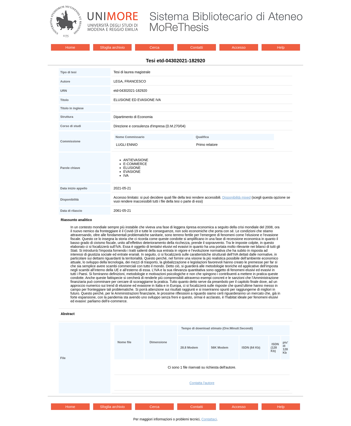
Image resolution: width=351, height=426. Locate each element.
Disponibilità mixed (236, 197)
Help (281, 47)
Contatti (196, 47)
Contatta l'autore (201, 383)
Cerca (154, 47)
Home (70, 47)
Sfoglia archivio (112, 47)
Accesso (239, 47)
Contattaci (209, 419)
